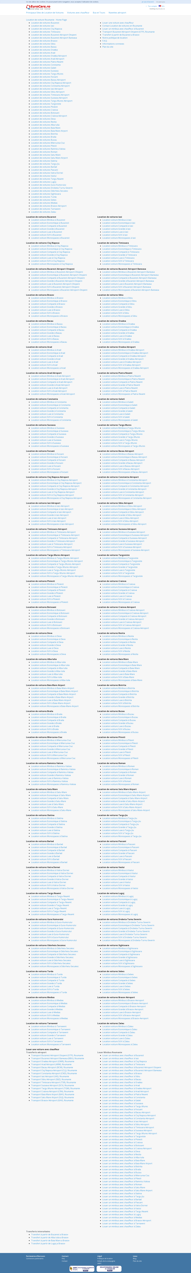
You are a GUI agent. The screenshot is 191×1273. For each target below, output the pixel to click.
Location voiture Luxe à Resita (116, 648)
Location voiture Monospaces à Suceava (50, 446)
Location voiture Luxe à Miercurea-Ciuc (49, 752)
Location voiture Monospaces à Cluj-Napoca (52, 264)
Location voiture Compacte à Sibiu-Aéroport (123, 512)
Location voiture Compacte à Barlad (48, 850)
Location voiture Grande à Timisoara (119, 255)
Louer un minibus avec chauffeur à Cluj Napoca (124, 1061)
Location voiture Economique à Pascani (120, 847)
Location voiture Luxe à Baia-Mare (118, 674)
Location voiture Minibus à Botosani (48, 610)
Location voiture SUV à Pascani (116, 859)
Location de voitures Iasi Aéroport (47, 88)
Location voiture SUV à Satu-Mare (47, 807)
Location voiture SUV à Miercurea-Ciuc (49, 755)
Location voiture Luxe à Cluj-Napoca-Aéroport (52, 492)
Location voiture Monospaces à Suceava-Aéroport (125, 550)
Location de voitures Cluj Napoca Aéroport (51, 82)
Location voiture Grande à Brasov (47, 307)
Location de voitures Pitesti (44, 145)
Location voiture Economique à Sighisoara (122, 951)
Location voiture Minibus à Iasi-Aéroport (50, 506)
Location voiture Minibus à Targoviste (120, 558)
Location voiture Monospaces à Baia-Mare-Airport (54, 706)
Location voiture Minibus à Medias (47, 1000)
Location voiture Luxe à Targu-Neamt (49, 908)
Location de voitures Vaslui (43, 175)
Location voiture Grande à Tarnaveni (48, 1035)
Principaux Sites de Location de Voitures (45, 12)
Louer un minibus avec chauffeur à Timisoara (123, 1064)
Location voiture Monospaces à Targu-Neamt (52, 914)
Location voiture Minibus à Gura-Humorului (51, 922)
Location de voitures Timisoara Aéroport (50, 94)
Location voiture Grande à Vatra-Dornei (49, 879)
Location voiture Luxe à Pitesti (116, 752)
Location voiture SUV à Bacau (45, 339)
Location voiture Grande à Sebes (117, 983)
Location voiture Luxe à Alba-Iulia (46, 674)
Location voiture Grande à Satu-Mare (48, 801)
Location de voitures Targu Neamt (47, 178)
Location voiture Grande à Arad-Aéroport (50, 385)
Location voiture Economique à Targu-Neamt (52, 899)
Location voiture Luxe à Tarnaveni (47, 1038)
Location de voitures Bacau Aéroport (48, 79)
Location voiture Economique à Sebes (120, 977)
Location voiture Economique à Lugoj (119, 899)
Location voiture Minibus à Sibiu (117, 298)
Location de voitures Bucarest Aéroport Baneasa (54, 37)
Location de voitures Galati (43, 67)
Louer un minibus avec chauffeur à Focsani (122, 1109)
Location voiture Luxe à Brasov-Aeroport (121, 1012)
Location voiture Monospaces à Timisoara (122, 264)
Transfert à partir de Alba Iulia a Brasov (49, 1237)
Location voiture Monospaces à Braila (49, 732)
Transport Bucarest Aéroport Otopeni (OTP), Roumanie (128, 31)
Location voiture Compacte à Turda (47, 980)
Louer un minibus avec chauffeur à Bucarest (123, 28)
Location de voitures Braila (43, 136)
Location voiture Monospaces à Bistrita (120, 706)
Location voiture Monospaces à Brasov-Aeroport (125, 1018)
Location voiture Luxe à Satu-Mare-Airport (122, 804)
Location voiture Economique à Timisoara (121, 249)
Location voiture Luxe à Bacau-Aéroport (121, 466)
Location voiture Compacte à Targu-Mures (122, 434)
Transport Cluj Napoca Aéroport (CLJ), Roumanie (54, 1070)
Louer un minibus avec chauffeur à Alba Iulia (123, 1157)
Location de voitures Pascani (44, 169)
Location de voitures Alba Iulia (45, 124)
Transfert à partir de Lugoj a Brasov (48, 1243)
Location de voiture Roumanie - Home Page (46, 19)
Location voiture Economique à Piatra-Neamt (123, 379)
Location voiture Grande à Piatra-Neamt (121, 385)
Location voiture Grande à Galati (117, 411)
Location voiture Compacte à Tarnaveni (49, 1032)
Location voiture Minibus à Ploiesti (47, 584)
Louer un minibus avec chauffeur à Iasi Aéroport (125, 1121)
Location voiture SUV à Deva (44, 651)
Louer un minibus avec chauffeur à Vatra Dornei (125, 1205)
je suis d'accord (148, 2)
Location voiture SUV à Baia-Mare (118, 677)
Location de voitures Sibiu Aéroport (47, 91)
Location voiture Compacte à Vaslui (118, 876)
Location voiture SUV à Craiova (116, 599)
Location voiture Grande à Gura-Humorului (51, 931)
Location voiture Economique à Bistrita (120, 691)
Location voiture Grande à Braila (46, 723)
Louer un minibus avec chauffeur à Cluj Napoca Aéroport (129, 1115)
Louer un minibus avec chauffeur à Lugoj (121, 1214)
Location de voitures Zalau (43, 211)
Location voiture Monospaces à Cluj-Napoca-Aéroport (56, 498)
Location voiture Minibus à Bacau (46, 324)
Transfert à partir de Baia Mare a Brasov (50, 1240)
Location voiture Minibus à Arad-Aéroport (50, 376)
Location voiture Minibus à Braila (46, 714)
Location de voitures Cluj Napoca (46, 28)
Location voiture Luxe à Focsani (46, 466)
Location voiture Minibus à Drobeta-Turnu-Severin (126, 922)
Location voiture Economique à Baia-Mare (122, 665)
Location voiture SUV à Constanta (47, 417)
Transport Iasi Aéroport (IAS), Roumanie (50, 1076)
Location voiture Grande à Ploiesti (47, 593)
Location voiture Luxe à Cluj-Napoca (48, 258)
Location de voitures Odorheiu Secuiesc (49, 190)
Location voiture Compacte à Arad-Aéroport (51, 382)
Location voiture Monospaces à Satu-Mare (51, 810)
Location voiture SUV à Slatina (45, 833)
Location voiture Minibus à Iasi (116, 220)
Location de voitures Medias (44, 202)
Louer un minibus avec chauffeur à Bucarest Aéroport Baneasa (132, 1070)
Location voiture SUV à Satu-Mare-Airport (122, 807)
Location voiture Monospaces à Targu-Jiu (121, 836)
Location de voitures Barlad (44, 166)
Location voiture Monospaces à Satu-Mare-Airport (126, 810)
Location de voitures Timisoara (45, 31)
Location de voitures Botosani (45, 112)
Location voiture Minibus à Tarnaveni (48, 1026)
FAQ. (63, 1258)
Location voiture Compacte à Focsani (48, 460)
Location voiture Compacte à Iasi (117, 226)
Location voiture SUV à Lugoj (116, 911)
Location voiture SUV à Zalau (116, 1041)
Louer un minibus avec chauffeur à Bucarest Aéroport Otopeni (131, 1067)
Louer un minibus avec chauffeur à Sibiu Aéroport (125, 1124)
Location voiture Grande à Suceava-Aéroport (123, 541)
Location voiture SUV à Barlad (45, 859)
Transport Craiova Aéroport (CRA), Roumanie (52, 1091)
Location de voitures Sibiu (43, 43)
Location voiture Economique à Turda (48, 977)
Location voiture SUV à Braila (44, 729)
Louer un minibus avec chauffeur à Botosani (123, 1145)
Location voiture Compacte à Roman (119, 772)
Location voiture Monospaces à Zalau (120, 1044)
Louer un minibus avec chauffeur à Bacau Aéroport (126, 1112)
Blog (134, 1258)
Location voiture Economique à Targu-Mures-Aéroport (57, 561)
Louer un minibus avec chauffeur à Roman (122, 1184)
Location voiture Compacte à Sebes (118, 980)
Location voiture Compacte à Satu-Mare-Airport (124, 798)
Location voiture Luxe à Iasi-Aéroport (48, 518)
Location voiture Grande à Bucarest (47, 229)
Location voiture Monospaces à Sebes (120, 992)
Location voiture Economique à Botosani (50, 613)
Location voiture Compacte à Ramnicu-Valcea (52, 772)
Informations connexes (113, 43)
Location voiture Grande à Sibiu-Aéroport (121, 515)
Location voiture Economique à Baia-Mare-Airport (54, 691)
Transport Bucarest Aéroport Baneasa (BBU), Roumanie (57, 1058)
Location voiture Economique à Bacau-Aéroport (124, 457)
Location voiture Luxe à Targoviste (118, 570)
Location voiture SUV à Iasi (115, 235)
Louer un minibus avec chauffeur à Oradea (122, 1082)
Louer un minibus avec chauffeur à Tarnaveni (123, 1223)
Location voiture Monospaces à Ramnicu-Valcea (53, 784)
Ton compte (151, 6)
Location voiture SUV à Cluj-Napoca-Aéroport (52, 495)
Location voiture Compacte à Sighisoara (121, 954)
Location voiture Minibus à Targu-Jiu (119, 818)
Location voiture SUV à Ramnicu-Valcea (49, 781)
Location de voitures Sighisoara (46, 193)
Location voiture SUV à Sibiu (115, 313)
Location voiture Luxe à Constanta (47, 414)
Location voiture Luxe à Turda (45, 986)
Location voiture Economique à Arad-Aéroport (52, 379)
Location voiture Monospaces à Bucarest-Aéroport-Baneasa (130, 290)
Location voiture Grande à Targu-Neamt (50, 905)
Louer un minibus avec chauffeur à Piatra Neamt (125, 1094)
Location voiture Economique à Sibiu (119, 301)
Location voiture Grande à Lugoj (117, 905)
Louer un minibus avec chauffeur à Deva (121, 1151)
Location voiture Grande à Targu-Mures (121, 437)
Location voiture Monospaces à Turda (49, 992)
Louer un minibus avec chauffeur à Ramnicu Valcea (126, 1181)
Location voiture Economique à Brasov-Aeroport (125, 1003)
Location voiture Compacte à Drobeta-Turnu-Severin (127, 928)
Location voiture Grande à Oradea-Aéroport (123, 359)
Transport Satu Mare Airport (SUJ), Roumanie (52, 1097)
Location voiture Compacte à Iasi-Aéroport (51, 512)
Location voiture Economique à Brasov (49, 301)
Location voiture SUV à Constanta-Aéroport (122, 495)
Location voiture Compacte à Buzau (119, 720)
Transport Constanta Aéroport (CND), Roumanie (54, 1073)
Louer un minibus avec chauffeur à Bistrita (122, 1166)
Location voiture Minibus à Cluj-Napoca (49, 246)
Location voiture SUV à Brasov (45, 313)
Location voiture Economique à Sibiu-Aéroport (124, 509)
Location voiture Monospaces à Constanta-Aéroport (127, 498)
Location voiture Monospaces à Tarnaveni (51, 1044)
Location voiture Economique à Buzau (120, 717)
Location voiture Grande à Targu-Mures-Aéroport (54, 567)
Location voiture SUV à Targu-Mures (119, 443)
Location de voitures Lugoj (43, 181)
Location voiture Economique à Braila (48, 717)
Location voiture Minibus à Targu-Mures (121, 428)
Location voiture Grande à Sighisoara (119, 957)
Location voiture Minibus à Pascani (118, 844)
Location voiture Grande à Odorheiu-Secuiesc (52, 957)
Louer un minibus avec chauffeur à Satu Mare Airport (127, 1190)
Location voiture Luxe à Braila (45, 726)
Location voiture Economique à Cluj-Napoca (51, 249)
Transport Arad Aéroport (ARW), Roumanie (51, 1064)
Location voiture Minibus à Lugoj (117, 896)
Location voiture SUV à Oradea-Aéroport (121, 365)
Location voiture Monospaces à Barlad (49, 862)
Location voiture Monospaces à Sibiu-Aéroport (124, 524)
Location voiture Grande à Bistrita (118, 697)
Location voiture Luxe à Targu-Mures (120, 440)
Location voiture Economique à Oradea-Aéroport (125, 353)
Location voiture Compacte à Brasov (48, 304)
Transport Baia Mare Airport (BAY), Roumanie (52, 1094)
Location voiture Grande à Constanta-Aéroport (124, 489)
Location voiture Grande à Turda (46, 983)
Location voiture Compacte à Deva (47, 642)
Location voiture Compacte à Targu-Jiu (120, 824)
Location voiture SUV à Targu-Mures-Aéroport (53, 573)
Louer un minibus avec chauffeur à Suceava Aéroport (127, 1130)
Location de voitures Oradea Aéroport (49, 55)
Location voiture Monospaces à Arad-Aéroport (53, 394)
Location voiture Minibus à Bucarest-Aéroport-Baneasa (128, 272)
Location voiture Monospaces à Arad (48, 368)
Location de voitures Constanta (45, 64)
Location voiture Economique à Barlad (49, 847)
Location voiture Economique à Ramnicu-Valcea (53, 769)
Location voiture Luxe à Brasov (45, 310)
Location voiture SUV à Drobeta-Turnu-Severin (124, 937)
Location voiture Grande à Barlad (46, 853)
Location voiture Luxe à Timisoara (118, 258)
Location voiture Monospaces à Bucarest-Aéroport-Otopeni (59, 290)
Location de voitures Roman (44, 151)
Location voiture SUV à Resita (116, 651)
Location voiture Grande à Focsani (47, 463)
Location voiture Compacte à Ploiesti (48, 590)
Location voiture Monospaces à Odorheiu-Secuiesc (55, 966)
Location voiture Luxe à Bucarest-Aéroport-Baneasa (127, 284)
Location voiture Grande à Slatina (46, 827)
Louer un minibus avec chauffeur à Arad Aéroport (125, 1091)
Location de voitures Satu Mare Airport (49, 157)
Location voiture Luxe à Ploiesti (45, 596)
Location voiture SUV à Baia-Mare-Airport (50, 703)
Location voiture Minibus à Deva (46, 636)
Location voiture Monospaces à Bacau (49, 342)
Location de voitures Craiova (44, 109)
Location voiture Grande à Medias (47, 1009)
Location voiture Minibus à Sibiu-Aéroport (122, 506)
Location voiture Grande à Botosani (47, 619)
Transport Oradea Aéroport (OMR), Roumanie (52, 1061)
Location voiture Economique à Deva (48, 639)
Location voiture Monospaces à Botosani (50, 628)
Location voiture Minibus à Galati (117, 402)
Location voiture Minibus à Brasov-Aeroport (123, 1000)
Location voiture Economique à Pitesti (120, 743)
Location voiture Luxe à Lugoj (116, 908)
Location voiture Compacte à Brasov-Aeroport (124, 1006)
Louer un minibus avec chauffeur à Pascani (122, 1202)
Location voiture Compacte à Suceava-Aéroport (124, 538)
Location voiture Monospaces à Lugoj (120, 914)
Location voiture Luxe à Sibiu (116, 310)
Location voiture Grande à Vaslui (117, 879)
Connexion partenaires (35, 1258)
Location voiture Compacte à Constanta (49, 408)
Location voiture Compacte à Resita (119, 642)
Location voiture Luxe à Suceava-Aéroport (122, 544)
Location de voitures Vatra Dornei (47, 172)
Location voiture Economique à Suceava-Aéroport (125, 535)
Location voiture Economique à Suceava (49, 431)
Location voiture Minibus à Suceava (47, 428)
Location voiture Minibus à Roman (118, 766)
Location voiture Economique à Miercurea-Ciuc (53, 743)
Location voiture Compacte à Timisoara (120, 252)
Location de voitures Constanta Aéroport (50, 85)
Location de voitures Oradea (44, 49)
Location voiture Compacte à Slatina (48, 824)
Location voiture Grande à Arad (45, 359)
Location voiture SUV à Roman (116, 781)
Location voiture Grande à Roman (118, 775)
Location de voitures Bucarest (45, 22)
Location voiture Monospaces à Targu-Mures (123, 446)
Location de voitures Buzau (44, 139)
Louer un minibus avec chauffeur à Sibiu (121, 1076)
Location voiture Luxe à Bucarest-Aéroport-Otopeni (55, 284)
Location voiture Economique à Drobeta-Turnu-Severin (128, 925)
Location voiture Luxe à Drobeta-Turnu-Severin (124, 934)
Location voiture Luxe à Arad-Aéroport (49, 388)
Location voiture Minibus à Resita (118, 636)
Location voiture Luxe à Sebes (116, 986)
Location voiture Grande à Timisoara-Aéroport (53, 541)
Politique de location (105, 1258)
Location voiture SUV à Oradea (116, 339)
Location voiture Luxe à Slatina (45, 830)
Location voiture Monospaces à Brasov (49, 316)
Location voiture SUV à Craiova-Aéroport (121, 625)
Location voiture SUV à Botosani (46, 625)
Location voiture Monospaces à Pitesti (120, 758)
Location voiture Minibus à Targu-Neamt (50, 896)
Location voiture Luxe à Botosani (46, 622)
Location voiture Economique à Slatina (49, 821)
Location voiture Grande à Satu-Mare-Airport (123, 801)
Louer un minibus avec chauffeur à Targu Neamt (125, 1211)
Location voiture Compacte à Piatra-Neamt (122, 382)
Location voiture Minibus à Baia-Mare (120, 662)
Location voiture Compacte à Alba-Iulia (49, 668)
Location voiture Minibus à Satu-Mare (49, 792)
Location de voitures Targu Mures (47, 73)
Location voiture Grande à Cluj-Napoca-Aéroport (54, 489)
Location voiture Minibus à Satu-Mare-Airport (124, 792)
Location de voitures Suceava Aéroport (49, 97)
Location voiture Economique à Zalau (119, 1029)
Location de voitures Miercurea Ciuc (48, 142)
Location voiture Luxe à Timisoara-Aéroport (51, 544)
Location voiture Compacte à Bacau (47, 330)
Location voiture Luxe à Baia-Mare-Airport (51, 700)
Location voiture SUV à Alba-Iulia (46, 677)
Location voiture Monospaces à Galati (120, 420)
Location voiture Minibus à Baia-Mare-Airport (52, 688)
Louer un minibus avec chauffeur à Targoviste (124, 1136)
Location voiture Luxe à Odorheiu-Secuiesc (51, 960)
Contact (64, 1261)
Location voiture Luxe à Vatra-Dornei (48, 882)
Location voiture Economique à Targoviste (122, 561)
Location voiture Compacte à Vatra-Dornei (51, 876)
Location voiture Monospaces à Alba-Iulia (50, 680)
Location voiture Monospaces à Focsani (49, 472)
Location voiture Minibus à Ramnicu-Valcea (51, 766)
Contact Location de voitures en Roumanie (122, 25)
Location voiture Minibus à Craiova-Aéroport (123, 610)
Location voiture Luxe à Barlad (45, 856)
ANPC (99, 1263)
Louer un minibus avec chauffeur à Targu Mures (125, 1106)
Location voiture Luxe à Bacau (45, 336)
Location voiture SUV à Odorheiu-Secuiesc (50, 963)
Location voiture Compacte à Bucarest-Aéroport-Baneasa (129, 278)
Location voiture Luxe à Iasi (115, 232)
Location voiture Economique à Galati (119, 405)
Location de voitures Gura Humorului (48, 184)
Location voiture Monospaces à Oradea (120, 342)
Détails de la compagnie (106, 1261)
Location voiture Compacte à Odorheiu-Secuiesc (53, 954)
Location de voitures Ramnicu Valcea (48, 148)
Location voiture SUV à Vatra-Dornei (48, 885)
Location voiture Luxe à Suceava (46, 440)
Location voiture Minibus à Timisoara (120, 246)
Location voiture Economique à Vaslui (120, 873)
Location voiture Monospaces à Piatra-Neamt (123, 394)
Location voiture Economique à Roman (120, 769)
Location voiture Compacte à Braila (47, 720)
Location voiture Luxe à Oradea (117, 336)
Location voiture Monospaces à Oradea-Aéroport (125, 368)
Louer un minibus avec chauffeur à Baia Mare (123, 1160)
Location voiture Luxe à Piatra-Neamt (120, 388)
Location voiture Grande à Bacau (46, 333)
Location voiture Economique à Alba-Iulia (50, 665)
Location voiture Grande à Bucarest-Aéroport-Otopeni (56, 281)
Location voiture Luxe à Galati (116, 414)
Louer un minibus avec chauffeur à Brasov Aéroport (126, 1220)
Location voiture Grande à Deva (46, 645)
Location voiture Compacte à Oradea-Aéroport (124, 356)
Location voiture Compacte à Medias (48, 1006)
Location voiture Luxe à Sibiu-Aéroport (120, 518)
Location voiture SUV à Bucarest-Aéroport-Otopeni (55, 287)
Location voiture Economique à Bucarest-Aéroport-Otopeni (59, 275)
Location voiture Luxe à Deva (44, 648)
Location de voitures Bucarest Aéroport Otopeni (53, 34)
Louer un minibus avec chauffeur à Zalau (121, 1226)
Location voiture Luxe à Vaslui (116, 882)
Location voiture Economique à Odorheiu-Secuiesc (54, 951)
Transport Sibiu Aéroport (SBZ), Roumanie (51, 1079)
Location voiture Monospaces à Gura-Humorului (54, 940)
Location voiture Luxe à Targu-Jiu (118, 830)
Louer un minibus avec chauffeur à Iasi (120, 1058)
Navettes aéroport (117, 12)
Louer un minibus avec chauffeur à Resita (121, 1154)
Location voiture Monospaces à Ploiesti (49, 602)
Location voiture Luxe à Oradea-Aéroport (121, 362)
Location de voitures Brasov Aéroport (48, 205)
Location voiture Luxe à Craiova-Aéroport (121, 622)
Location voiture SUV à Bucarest (46, 235)
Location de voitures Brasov (44, 40)
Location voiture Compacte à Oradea (119, 330)
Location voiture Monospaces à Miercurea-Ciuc (53, 758)
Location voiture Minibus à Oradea (118, 324)
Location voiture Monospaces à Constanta (51, 420)
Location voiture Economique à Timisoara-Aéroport (55, 535)
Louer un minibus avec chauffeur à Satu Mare (123, 1187)
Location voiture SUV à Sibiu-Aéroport (120, 521)
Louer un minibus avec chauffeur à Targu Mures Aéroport (129, 1133)
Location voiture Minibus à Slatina (47, 818)
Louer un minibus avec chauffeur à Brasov (122, 1073)
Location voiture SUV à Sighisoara (118, 963)
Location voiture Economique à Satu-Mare (51, 795)
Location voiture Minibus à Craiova (118, 584)
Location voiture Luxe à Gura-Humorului (50, 934)
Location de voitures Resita (43, 121)
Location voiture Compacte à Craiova (119, 590)
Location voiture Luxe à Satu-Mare (47, 804)
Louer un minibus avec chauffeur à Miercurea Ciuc (125, 1175)
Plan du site (107, 46)
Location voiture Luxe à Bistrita (117, 700)
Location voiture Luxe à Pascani (117, 856)
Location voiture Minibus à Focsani (47, 454)
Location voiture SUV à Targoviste (118, 573)
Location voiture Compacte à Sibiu (118, 304)
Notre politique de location (115, 37)
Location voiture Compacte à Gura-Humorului (52, 928)
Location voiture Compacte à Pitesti (119, 746)
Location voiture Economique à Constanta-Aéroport (126, 483)
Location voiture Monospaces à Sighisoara (122, 966)
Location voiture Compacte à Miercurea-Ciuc (52, 746)
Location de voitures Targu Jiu (45, 163)
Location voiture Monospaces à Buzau (120, 732)
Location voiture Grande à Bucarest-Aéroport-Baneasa (128, 281)
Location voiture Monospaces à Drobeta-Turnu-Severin (128, 940)
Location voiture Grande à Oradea (118, 333)
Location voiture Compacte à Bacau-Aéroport (123, 460)
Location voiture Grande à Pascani (118, 853)
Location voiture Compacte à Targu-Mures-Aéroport (56, 564)
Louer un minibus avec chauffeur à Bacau (121, 1079)
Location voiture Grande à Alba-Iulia (48, 671)
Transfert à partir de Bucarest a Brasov (120, 34)
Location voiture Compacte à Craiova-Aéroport (124, 616)
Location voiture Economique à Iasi (118, 223)
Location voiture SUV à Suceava (46, 443)
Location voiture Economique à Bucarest (50, 223)
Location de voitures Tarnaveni (45, 208)
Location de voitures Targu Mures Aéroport (51, 100)
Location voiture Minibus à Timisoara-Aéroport (53, 532)
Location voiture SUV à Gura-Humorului (49, 937)
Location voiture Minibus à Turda (46, 974)
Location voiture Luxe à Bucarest (46, 232)
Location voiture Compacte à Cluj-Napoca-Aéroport (55, 486)
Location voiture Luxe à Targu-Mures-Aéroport (53, 570)
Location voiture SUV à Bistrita (116, 703)
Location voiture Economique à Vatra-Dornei (52, 873)
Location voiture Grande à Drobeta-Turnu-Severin (126, 931)
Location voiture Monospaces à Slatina (49, 836)
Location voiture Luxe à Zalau (116, 1038)
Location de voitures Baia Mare (45, 127)
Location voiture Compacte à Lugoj (118, 902)
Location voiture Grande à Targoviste (120, 567)
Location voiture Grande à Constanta (48, 411)
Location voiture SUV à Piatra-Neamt (119, 391)
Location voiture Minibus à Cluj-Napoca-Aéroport (54, 480)
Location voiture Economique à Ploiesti (49, 587)
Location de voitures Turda (43, 196)
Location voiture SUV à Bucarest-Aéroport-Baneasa (126, 287)
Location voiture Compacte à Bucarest (49, 226)
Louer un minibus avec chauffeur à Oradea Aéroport (126, 1088)
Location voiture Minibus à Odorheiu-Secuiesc (52, 948)
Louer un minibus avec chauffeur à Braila (121, 1169)
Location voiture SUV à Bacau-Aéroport (120, 469)
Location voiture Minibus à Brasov (47, 298)
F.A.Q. (104, 40)
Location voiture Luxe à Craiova (117, 596)
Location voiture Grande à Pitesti (117, 749)
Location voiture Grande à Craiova (118, 593)
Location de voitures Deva (43, 118)
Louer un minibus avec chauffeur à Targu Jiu (123, 1196)
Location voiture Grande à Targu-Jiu (119, 827)
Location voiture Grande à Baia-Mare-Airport (52, 697)
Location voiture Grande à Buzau (117, 723)
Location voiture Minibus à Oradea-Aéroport (123, 350)
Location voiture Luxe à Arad (44, 362)
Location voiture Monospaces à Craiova (121, 602)
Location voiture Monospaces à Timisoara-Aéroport (55, 550)
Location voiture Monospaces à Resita (120, 654)
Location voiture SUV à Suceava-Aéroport (121, 547)
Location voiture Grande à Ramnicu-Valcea (51, 775)
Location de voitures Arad (43, 52)
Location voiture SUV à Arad (44, 365)
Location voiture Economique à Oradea (120, 327)
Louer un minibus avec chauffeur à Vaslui (121, 1208)
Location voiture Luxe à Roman (117, 778)
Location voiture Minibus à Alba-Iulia (48, 662)
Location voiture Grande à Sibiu (117, 307)
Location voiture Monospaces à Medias (49, 1018)
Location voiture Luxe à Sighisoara (118, 960)
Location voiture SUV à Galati (116, 417)
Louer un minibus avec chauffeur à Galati (121, 1100)
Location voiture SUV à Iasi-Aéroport (48, 521)
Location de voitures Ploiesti (44, 106)
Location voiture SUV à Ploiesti (45, 599)
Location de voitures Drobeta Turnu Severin (52, 187)
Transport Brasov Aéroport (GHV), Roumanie (52, 1100)
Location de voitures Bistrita (44, 133)
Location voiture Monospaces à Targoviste (122, 576)
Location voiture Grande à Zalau (117, 1035)
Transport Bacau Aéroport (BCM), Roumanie (52, 1067)
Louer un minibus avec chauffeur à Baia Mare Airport (127, 1163)
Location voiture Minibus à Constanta (48, 402)
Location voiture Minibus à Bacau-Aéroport (122, 454)
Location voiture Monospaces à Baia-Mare (122, 680)
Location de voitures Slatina (44, 160)
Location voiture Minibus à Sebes (118, 974)
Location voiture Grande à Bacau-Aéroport (122, 463)
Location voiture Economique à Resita (120, 639)
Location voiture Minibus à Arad (46, 350)
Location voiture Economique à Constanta (50, 405)
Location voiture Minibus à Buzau (118, 714)
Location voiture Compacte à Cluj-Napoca (50, 252)
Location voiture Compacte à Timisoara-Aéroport (54, 538)
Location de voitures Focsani (44, 76)
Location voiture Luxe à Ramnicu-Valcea (49, 778)
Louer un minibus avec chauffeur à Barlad (122, 1199)
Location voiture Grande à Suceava (47, 437)
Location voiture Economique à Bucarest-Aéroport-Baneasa (130, 275)
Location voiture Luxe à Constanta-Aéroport (123, 492)
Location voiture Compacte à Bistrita (119, 694)
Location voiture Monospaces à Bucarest (50, 238)
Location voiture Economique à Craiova (120, 587)
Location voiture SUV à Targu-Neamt (48, 911)
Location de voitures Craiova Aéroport (49, 115)
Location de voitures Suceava (44, 70)
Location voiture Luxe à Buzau (116, 726)
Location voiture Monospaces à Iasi (119, 238)
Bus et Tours (99, 12)
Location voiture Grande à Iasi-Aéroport (50, 515)
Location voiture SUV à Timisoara (118, 261)
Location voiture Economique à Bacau (48, 327)
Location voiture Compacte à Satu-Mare (49, 798)
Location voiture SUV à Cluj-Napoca (47, 261)
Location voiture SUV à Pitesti (116, 755)
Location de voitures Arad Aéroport (47, 58)
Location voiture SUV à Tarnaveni (47, 1041)
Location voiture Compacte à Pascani (119, 850)
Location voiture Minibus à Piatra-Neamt (121, 376)
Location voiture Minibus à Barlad (47, 844)
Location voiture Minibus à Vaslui (118, 870)
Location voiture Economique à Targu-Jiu (121, 821)
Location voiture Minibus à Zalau (117, 1026)
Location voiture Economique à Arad (48, 353)
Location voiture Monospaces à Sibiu (119, 316)
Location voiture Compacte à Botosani (49, 616)
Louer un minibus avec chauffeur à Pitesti (121, 1178)
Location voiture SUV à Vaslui (116, 885)
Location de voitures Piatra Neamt (47, 61)
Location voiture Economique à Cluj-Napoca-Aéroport (56, 483)
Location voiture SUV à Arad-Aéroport (49, 391)
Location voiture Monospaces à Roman (120, 784)
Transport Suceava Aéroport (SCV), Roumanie (52, 1085)
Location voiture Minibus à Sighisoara (120, 948)
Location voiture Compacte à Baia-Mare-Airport (53, 694)
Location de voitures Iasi (42, 25)
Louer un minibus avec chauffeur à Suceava (122, 1103)
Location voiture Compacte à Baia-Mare (121, 668)
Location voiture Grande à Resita (117, 645)
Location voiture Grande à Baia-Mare (119, 671)
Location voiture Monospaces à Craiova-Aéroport (125, 628)
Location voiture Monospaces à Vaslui (120, 888)
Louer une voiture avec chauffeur (118, 22)
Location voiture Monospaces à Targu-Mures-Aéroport (57, 576)
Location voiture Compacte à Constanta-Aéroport (125, 486)
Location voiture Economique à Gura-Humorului (53, 925)
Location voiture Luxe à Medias (45, 1012)
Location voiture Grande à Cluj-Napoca (49, 255)
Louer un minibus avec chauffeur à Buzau (121, 1172)
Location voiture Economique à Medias (49, 1003)
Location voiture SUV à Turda (45, 989)
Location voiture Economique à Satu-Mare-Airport (125, 795)
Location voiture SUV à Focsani (45, 469)
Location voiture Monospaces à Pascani (121, 862)
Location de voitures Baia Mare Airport (49, 130)
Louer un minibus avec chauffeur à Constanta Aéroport (128, 1118)
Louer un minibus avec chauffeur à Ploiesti (122, 1139)
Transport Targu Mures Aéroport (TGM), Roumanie (55, 1088)
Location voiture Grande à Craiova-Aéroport (123, 619)
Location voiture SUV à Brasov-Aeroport (121, 1015)
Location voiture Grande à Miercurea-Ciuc (50, 749)
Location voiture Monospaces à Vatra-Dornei (52, 888)
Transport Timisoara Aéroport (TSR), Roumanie (53, 1082)
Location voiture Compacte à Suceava (48, 434)
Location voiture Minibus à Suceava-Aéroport (123, 532)
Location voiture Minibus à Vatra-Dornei (50, 870)
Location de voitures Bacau (43, 46)
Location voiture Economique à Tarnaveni (50, 1029)
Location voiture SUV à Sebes (116, 989)
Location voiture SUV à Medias (45, 1015)
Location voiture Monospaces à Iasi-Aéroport (52, 524)
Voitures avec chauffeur (78, 12)
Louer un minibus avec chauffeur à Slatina (122, 1193)
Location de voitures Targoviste (46, 103)
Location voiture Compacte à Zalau (118, 1032)
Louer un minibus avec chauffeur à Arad (121, 1085)
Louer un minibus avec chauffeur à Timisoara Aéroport (128, 1127)
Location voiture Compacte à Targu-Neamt (51, 902)
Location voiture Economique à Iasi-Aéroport (52, 509)
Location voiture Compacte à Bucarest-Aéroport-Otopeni (58, 278)
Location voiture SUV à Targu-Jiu (117, 833)
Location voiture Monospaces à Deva (48, 654)
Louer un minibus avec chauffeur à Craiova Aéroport (127, 1148)
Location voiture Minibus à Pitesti (118, 740)
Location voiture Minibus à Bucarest (48, 220)
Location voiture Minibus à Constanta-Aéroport (124, 480)
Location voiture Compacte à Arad (47, 356)
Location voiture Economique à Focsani (49, 457)
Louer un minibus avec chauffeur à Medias (122, 1217)
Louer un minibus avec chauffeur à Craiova (122, 1142)
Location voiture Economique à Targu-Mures (123, 431)
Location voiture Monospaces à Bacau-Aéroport (125, 472)
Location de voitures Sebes (43, 199)
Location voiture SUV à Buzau (116, 729)
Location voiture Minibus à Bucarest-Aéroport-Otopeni (57, 272)
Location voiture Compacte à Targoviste (121, 564)
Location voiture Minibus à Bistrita (118, 688)
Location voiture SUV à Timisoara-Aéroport (51, 547)
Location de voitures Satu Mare (45, 154)
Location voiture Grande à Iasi (116, 229)
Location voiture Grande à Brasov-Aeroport (122, 1009)
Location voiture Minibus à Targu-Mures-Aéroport (55, 558)
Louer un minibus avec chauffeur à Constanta (123, 1097)
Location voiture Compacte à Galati (118, 408)
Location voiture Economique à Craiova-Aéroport (125, 613)
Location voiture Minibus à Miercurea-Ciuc (51, 740)
